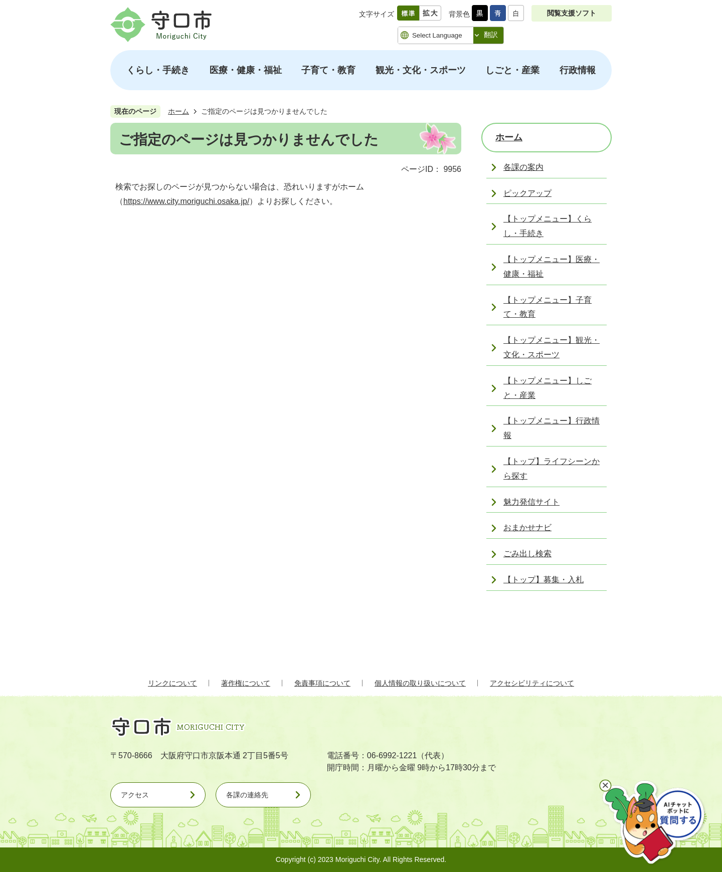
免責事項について (322, 683)
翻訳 (491, 35)
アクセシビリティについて (532, 683)
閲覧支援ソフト (571, 13)
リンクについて (172, 683)
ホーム (178, 111)
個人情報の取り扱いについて (420, 683)
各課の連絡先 (247, 795)
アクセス (135, 795)
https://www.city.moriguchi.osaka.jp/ (186, 201)
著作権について (245, 683)
